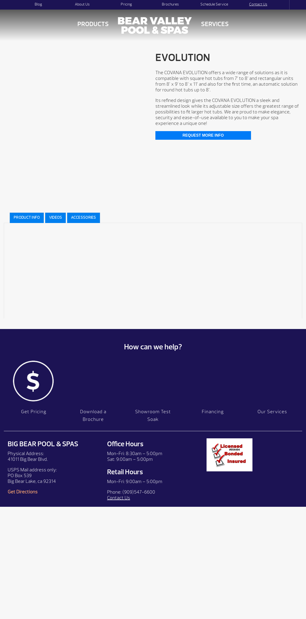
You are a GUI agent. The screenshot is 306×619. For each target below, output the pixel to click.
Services (215, 24)
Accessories (83, 217)
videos (55, 217)
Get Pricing (33, 412)
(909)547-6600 (138, 492)
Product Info (27, 217)
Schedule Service (214, 4)
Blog (38, 4)
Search (285, 5)
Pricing (126, 4)
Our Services (272, 412)
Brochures (170, 4)
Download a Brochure (93, 415)
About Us (82, 4)
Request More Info (203, 135)
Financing (213, 412)
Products (93, 24)
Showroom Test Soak (153, 415)
